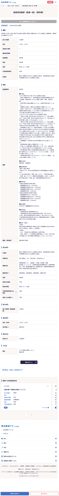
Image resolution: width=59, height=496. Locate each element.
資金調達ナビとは (8, 430)
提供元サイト (29, 362)
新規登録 (50, 2)
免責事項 (22, 466)
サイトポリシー (5, 466)
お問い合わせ (28, 469)
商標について (21, 469)
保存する (45, 493)
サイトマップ (39, 466)
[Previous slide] (26, 415)
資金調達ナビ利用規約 (30, 466)
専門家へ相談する (14, 493)
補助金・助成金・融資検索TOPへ (13, 370)
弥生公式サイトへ (36, 469)
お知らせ (5, 433)
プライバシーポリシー (14, 466)
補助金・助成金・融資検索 (13, 5)
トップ (2, 5)
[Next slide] (31, 415)
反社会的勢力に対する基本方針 (49, 466)
